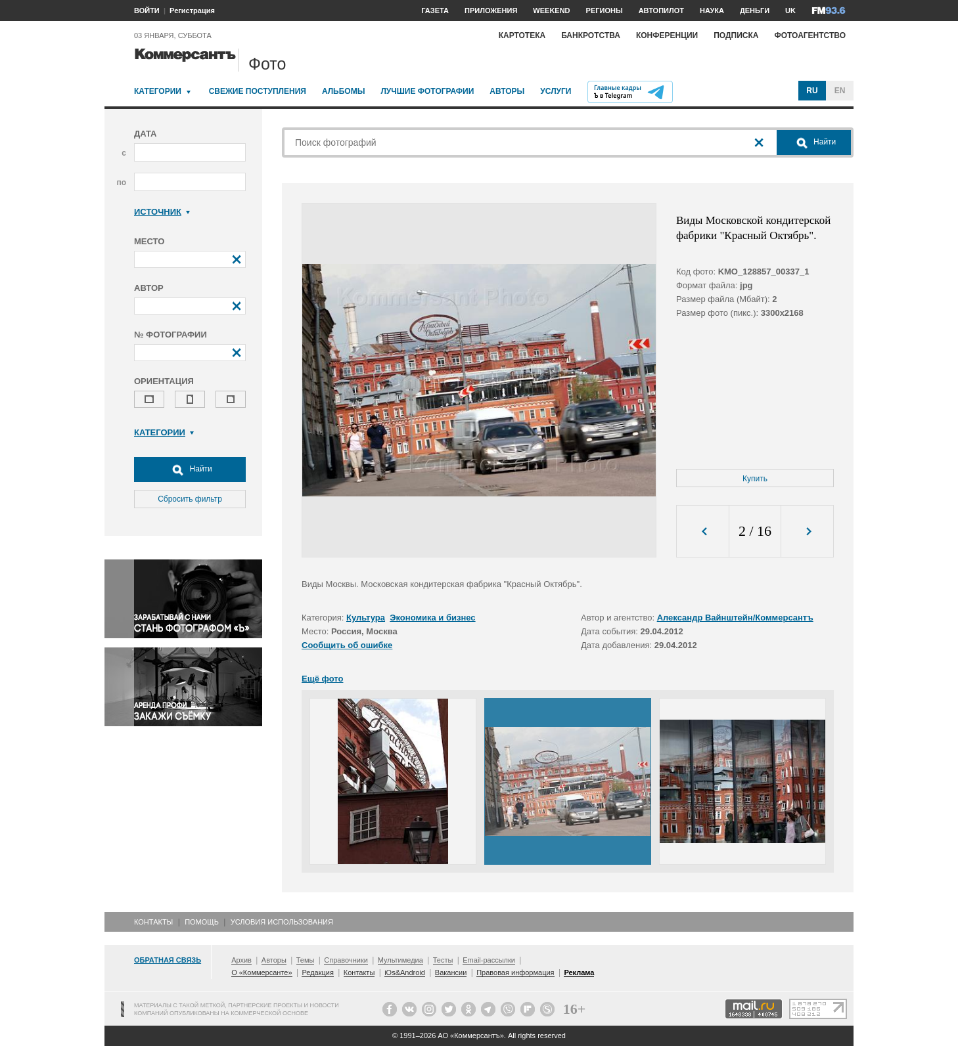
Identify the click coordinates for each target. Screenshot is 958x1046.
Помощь (202, 922)
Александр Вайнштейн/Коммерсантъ (735, 617)
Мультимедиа (400, 960)
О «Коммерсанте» (261, 972)
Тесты (443, 960)
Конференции (667, 35)
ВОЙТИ (147, 10)
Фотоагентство (810, 35)
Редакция (317, 972)
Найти (190, 469)
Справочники (346, 960)
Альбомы (343, 91)
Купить (754, 478)
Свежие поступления (257, 91)
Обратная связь (167, 960)
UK (790, 10)
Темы (305, 960)
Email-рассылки (489, 960)
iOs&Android (404, 972)
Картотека (522, 35)
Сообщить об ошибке (347, 645)
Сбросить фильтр (190, 499)
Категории (157, 91)
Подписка (736, 35)
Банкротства (590, 35)
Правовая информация (515, 972)
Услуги (555, 91)
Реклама (579, 972)
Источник (162, 212)
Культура (365, 617)
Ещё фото (322, 679)
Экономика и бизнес (432, 617)
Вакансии (451, 972)
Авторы (507, 91)
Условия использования (282, 922)
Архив (241, 960)
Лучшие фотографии (427, 91)
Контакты (153, 922)
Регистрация (192, 10)
